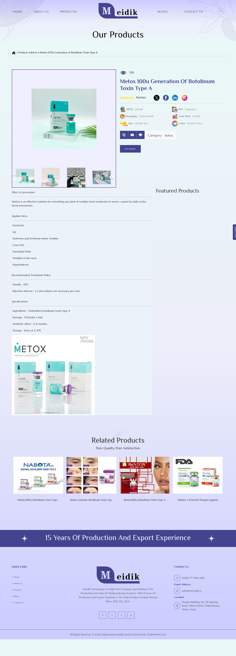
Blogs (162, 11)
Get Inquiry (133, 149)
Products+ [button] (69, 11)
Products (23, 52)
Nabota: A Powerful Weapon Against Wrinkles (182, 515)
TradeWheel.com (156, 651)
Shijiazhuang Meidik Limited (116, 651)
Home (17, 11)
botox (34, 52)
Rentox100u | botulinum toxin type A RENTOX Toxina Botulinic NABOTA (128, 515)
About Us (41, 11)
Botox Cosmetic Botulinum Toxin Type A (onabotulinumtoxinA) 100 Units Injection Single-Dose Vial (75, 515)
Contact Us (193, 11)
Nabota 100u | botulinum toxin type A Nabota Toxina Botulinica (22, 515)
